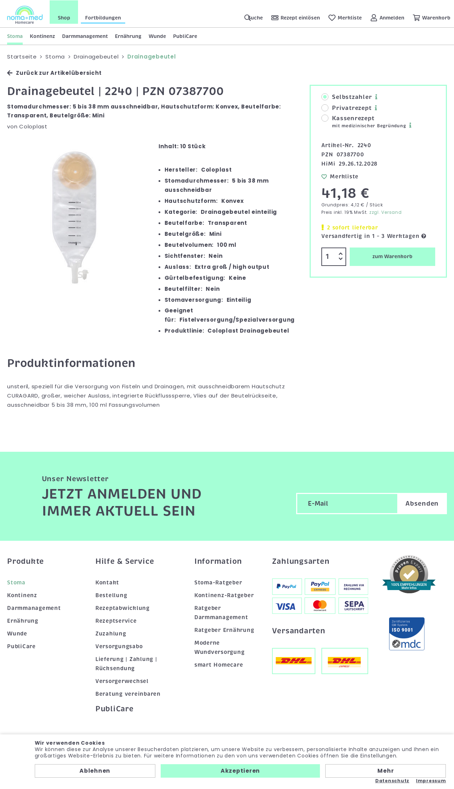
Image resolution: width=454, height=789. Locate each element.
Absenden (422, 503)
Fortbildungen (103, 17)
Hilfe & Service (124, 561)
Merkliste (340, 176)
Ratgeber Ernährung (224, 630)
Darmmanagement (85, 36)
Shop (64, 17)
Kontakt (107, 582)
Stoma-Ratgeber (218, 582)
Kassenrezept (363, 121)
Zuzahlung (110, 633)
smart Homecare (218, 664)
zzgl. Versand (385, 212)
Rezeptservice (116, 620)
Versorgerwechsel (122, 681)
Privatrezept (346, 107)
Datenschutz (392, 781)
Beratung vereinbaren (128, 693)
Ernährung (128, 36)
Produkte (25, 561)
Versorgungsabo (119, 646)
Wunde (157, 36)
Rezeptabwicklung (122, 608)
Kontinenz (42, 36)
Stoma (15, 36)
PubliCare (185, 36)
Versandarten (298, 630)
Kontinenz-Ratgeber (224, 595)
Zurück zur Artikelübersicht (54, 72)
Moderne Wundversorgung (219, 647)
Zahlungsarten (301, 561)
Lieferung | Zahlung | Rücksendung (126, 663)
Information (218, 561)
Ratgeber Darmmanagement (221, 612)
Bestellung (111, 595)
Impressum (431, 781)
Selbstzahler (346, 96)
